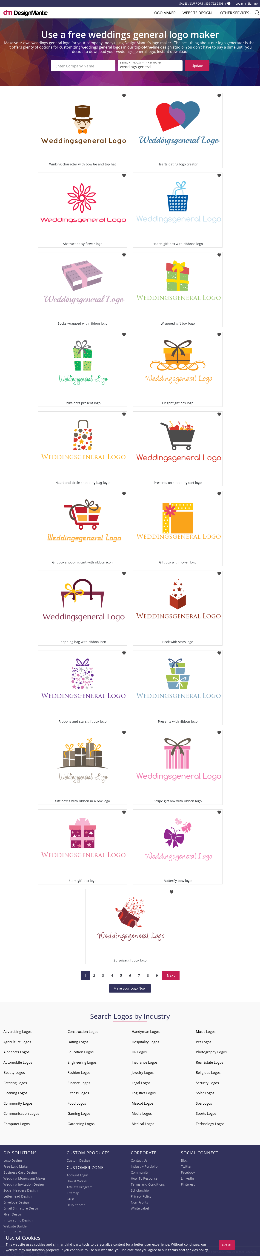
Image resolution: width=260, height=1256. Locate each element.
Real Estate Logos (209, 1061)
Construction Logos (83, 1030)
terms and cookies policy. (188, 1250)
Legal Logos (141, 1082)
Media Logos (142, 1112)
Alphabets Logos (16, 1051)
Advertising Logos (17, 1030)
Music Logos (205, 1030)
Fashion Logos (79, 1071)
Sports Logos (206, 1112)
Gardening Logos (81, 1122)
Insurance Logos (144, 1061)
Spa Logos (204, 1102)
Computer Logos (16, 1122)
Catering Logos (15, 1082)
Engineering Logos (82, 1061)
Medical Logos (143, 1122)
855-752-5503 (214, 3)
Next (171, 974)
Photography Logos (211, 1051)
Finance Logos (79, 1082)
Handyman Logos (146, 1030)
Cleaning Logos (15, 1092)
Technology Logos (210, 1122)
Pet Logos (203, 1041)
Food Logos (77, 1102)
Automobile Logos (17, 1061)
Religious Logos (208, 1071)
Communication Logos (21, 1112)
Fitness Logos (78, 1092)
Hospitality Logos (145, 1041)
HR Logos (139, 1051)
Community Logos (17, 1102)
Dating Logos (78, 1041)
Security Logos (207, 1082)
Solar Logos (205, 1092)
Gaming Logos (79, 1112)
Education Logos (81, 1051)
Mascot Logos (142, 1102)
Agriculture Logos (17, 1041)
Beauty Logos (14, 1071)
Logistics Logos (144, 1092)
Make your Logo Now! (130, 987)
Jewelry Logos (143, 1071)
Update (197, 65)
